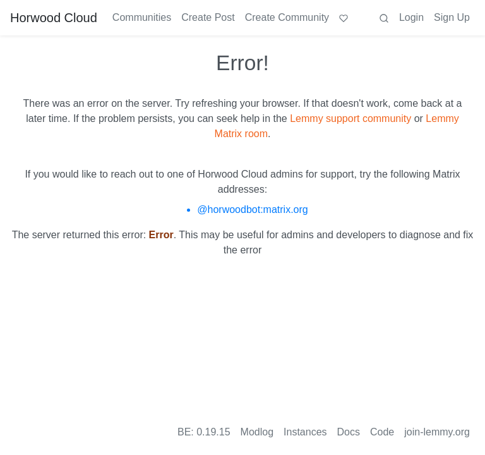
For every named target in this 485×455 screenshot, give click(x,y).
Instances (305, 432)
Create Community (287, 17)
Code (382, 432)
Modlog (257, 432)
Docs (348, 432)
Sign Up (452, 17)
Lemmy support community (350, 118)
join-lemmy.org (437, 432)
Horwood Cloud (53, 18)
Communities (141, 17)
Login (411, 17)
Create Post (207, 17)
